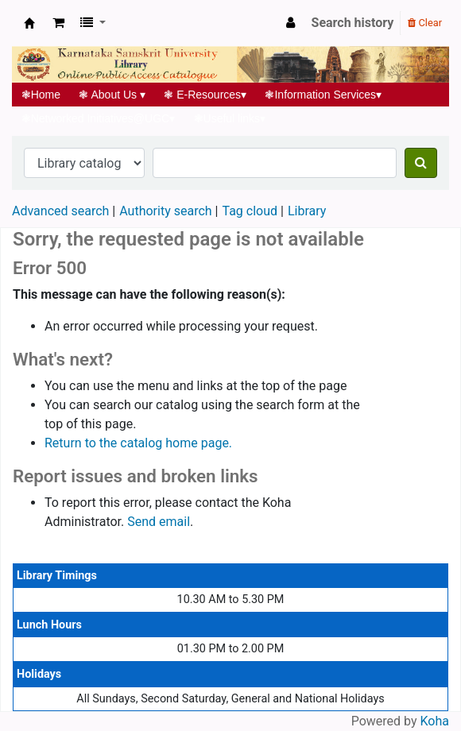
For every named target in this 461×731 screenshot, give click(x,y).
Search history (353, 22)
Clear (425, 23)
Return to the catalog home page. (138, 443)
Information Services (323, 94)
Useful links (229, 118)
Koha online (29, 23)
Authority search (165, 211)
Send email (158, 521)
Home (41, 94)
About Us (112, 94)
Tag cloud (249, 211)
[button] (58, 23)
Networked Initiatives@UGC (98, 118)
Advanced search (60, 211)
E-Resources (205, 94)
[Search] (421, 163)
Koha (434, 721)
